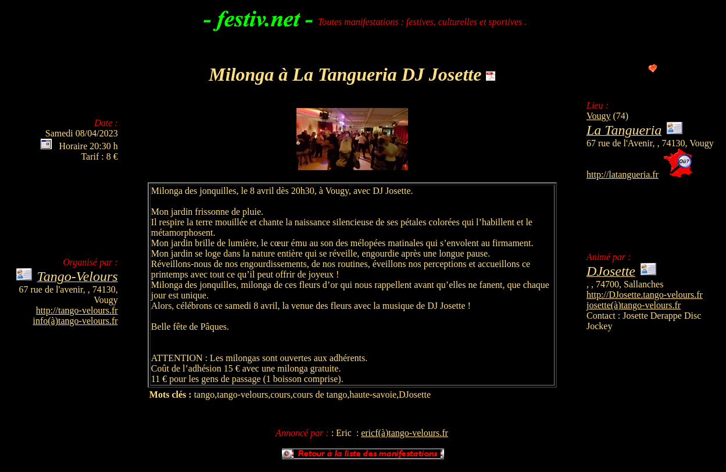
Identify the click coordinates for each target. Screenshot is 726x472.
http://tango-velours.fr (77, 310)
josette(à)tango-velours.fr (633, 305)
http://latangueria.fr (622, 174)
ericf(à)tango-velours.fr (404, 433)
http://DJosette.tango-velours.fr (644, 295)
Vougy (598, 116)
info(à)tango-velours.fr (75, 321)
